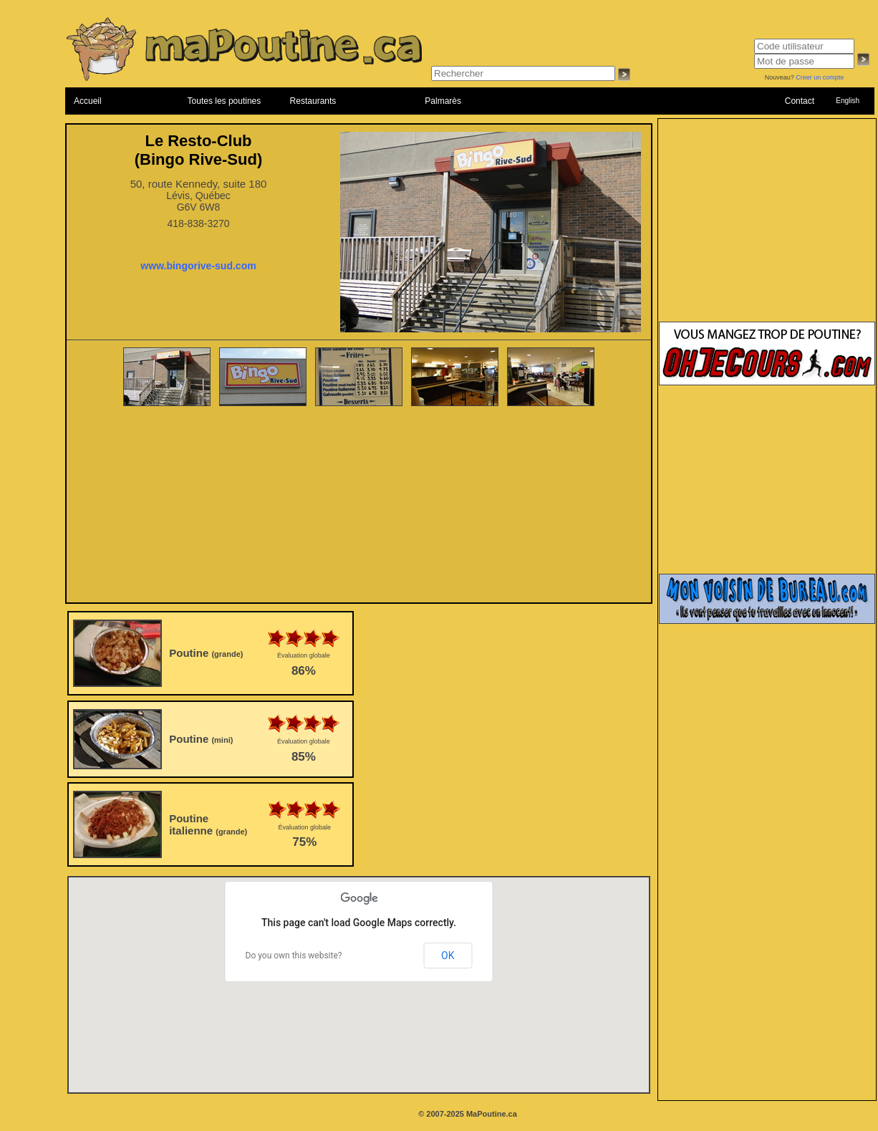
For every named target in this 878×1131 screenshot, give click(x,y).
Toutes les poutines (224, 101)
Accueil (88, 101)
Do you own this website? (294, 955)
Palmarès (443, 101)
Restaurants (313, 101)
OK (447, 955)
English (847, 101)
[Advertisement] (359, 505)
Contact (799, 101)
